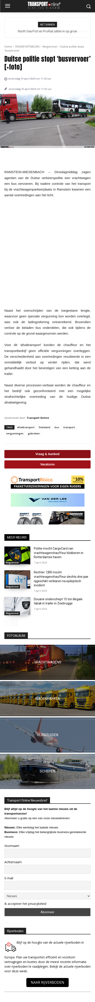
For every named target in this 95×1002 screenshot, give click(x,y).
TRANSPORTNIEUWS (27, 46)
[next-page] (14, 622)
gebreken (34, 433)
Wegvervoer (49, 46)
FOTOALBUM (16, 635)
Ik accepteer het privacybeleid (25, 904)
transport (69, 427)
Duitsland (44, 427)
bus (57, 427)
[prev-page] (7, 622)
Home (8, 46)
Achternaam (13, 862)
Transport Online (38, 417)
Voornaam (11, 846)
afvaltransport (25, 427)
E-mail (8, 878)
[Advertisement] (47, 253)
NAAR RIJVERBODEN (47, 982)
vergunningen (14, 433)
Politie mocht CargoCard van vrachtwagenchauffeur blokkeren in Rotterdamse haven (58, 553)
